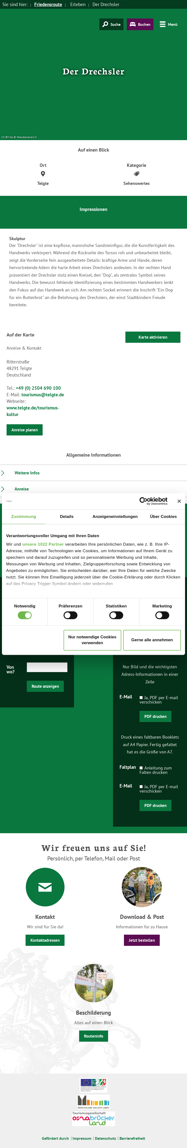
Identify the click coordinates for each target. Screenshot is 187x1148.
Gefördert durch (55, 1138)
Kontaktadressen (45, 940)
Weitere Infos (27, 473)
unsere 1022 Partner (43, 544)
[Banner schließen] (179, 501)
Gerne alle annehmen (152, 640)
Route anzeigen (45, 686)
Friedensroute (48, 4)
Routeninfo (93, 1036)
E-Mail (126, 696)
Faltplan (128, 766)
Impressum (82, 1138)
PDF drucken (155, 716)
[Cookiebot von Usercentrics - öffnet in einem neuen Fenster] (146, 501)
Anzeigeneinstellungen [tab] (115, 516)
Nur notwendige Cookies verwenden (92, 640)
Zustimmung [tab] (23, 516)
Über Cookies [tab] (163, 516)
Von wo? (11, 669)
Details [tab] (67, 516)
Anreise (22, 489)
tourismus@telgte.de (42, 395)
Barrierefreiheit (132, 1138)
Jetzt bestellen (142, 940)
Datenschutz (105, 1138)
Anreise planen (24, 430)
